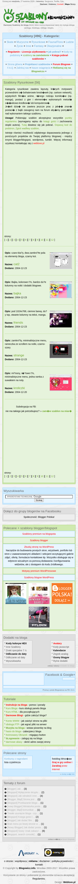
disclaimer (44, 861)
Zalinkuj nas (22, 67)
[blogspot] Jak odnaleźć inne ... (23, 795)
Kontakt (60, 4)
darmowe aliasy (14, 742)
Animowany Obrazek (16, 735)
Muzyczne (22, 42)
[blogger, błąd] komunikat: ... (21, 810)
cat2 (17, 264)
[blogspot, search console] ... (22, 834)
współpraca (21, 861)
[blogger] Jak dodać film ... (20, 820)
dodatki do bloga (67, 666)
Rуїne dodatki (60, 661)
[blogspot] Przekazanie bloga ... (23, 803)
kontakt (39, 864)
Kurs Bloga (11, 708)
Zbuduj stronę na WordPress (39, 547)
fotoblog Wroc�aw (62, 758)
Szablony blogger (39, 540)
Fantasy (39, 46)
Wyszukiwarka (13, 661)
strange (19, 355)
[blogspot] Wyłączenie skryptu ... (24, 792)
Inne (28, 46)
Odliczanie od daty (15, 657)
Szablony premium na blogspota (39, 534)
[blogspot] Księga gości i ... (21, 817)
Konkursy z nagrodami (16, 758)
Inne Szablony (13, 647)
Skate (10, 42)
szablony (36, 55)
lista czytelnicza (12, 762)
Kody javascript (61, 647)
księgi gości (50, 121)
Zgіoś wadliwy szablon (27, 128)
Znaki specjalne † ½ (16, 650)
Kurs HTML (12, 712)
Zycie (19, 46)
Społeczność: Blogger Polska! (39, 517)
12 (52, 239)
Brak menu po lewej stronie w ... (23, 824)
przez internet (62, 766)
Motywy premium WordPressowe (39, 571)
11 (47, 239)
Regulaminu (38, 878)
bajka (17, 293)
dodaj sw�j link (68, 774)
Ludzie (70, 42)
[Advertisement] (39, 188)
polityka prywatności (62, 861)
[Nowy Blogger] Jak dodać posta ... (25, 827)
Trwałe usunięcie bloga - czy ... (23, 813)
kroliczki (19, 388)
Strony (70, 4)
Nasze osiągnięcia (41, 67)
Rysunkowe (38, 42)
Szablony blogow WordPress (39, 577)
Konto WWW (12, 721)
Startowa (43, 4)
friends (18, 322)
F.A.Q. (10, 67)
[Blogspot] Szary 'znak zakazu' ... (24, 831)
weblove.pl (38, 143)
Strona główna (15, 64)
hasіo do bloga (13, 731)
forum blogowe (68, 839)
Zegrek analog (60, 654)
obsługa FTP (12, 724)
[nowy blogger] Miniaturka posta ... (25, 806)
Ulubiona (52, 4)
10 (42, 239)
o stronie (8, 861)
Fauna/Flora (55, 42)
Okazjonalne (54, 46)
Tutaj (24, 125)
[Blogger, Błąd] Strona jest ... (22, 799)
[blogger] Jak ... (15, 788)
